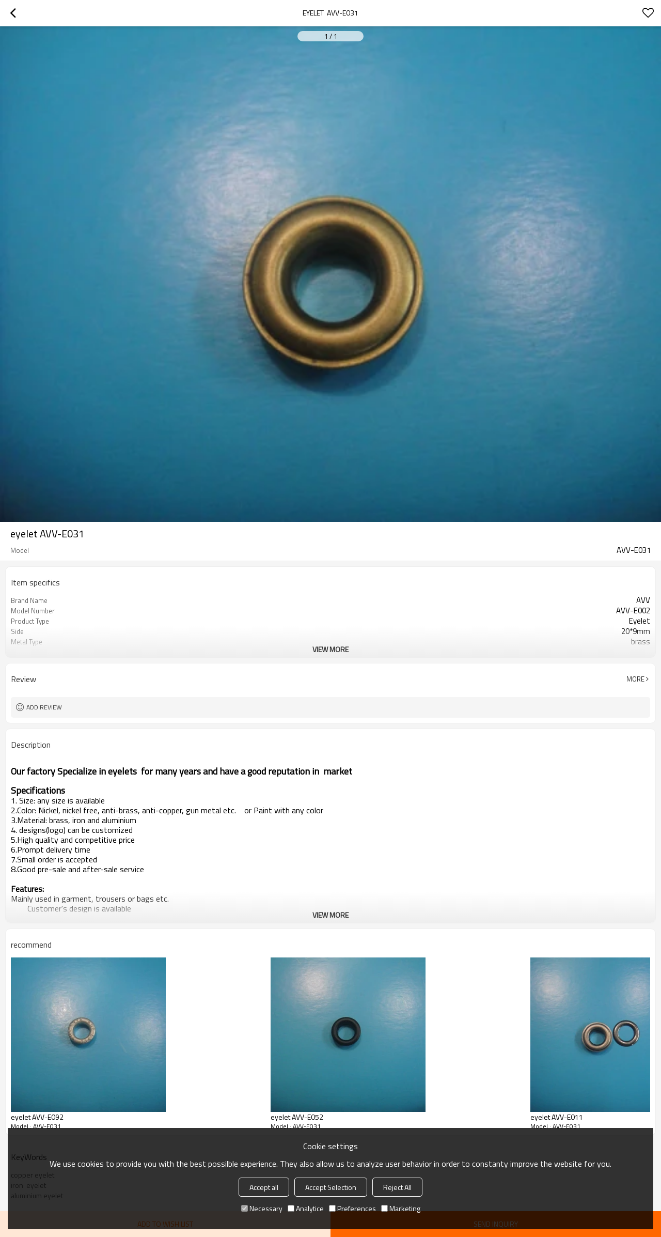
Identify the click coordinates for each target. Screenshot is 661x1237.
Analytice (306, 1208)
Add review (44, 707)
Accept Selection (330, 1187)
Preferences (352, 1208)
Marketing (400, 1208)
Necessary (261, 1208)
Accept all (263, 1187)
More (635, 679)
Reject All (397, 1187)
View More (330, 649)
